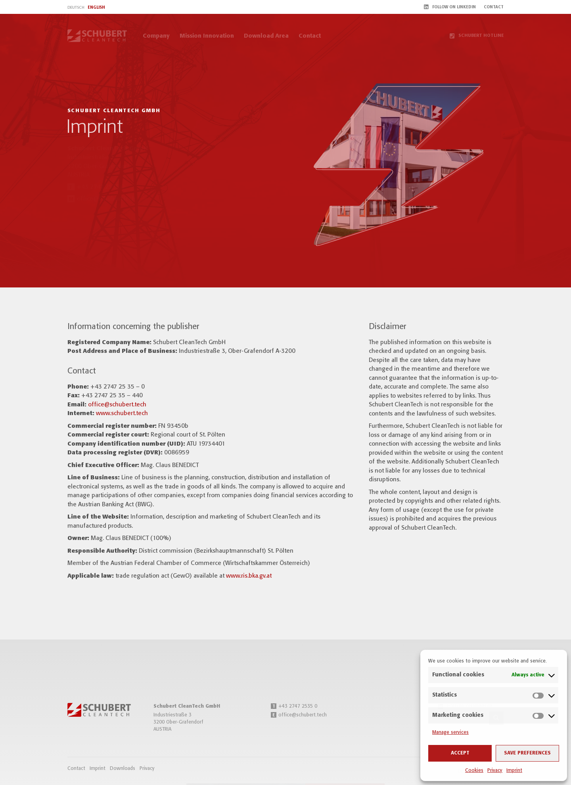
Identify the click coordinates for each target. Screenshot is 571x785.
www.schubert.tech (122, 413)
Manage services (450, 732)
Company (156, 36)
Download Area (266, 36)
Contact (310, 36)
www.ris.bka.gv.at (249, 576)
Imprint (514, 770)
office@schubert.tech (117, 405)
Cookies (474, 770)
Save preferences (527, 753)
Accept (460, 753)
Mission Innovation (207, 36)
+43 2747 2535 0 (294, 706)
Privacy (494, 770)
